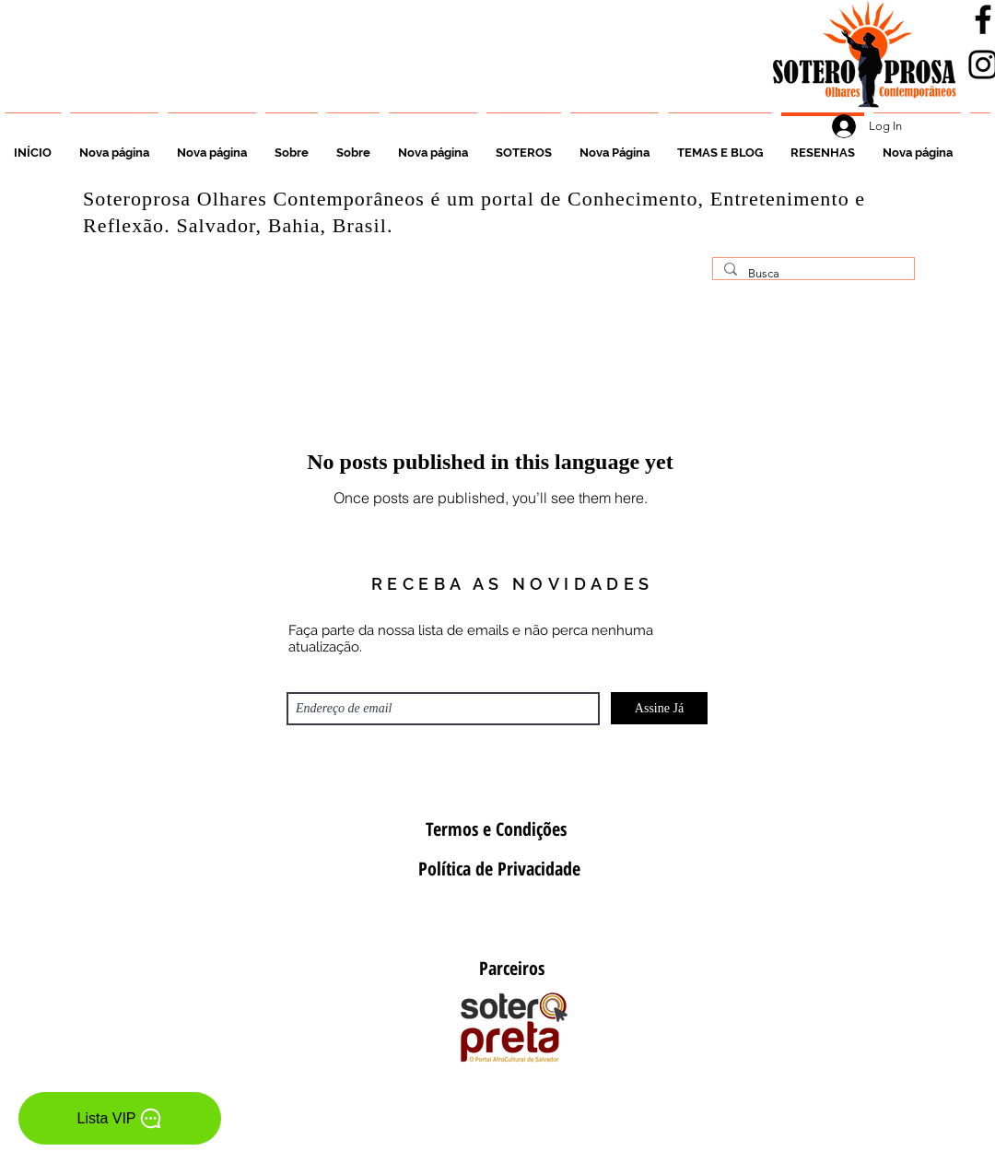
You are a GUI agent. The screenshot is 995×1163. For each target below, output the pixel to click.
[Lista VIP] (119, 1118)
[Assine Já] (659, 708)
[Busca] (811, 273)
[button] (524, 144)
